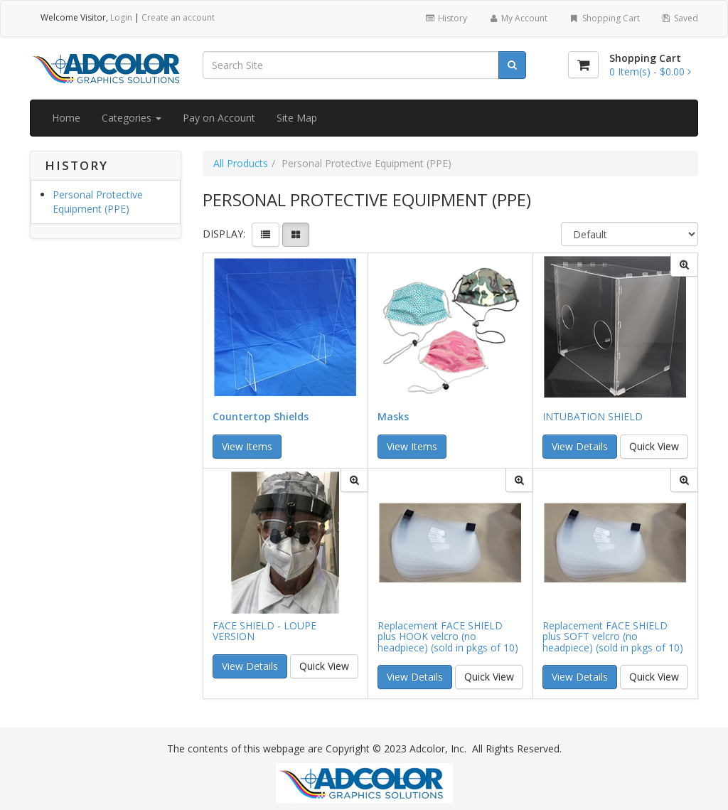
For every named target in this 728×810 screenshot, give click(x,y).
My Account (517, 18)
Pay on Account (219, 117)
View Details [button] (580, 446)
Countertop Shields (261, 416)
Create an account (178, 17)
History (445, 18)
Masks (393, 416)
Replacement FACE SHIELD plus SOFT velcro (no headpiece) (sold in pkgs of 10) (612, 636)
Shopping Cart (604, 18)
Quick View (654, 446)
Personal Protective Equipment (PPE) (98, 201)
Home (66, 117)
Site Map (297, 117)
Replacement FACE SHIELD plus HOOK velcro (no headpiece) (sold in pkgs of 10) (448, 636)
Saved (679, 18)
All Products (240, 163)
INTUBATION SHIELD (592, 416)
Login (121, 17)
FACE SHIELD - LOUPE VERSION (264, 631)
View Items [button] (247, 446)
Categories (131, 117)
